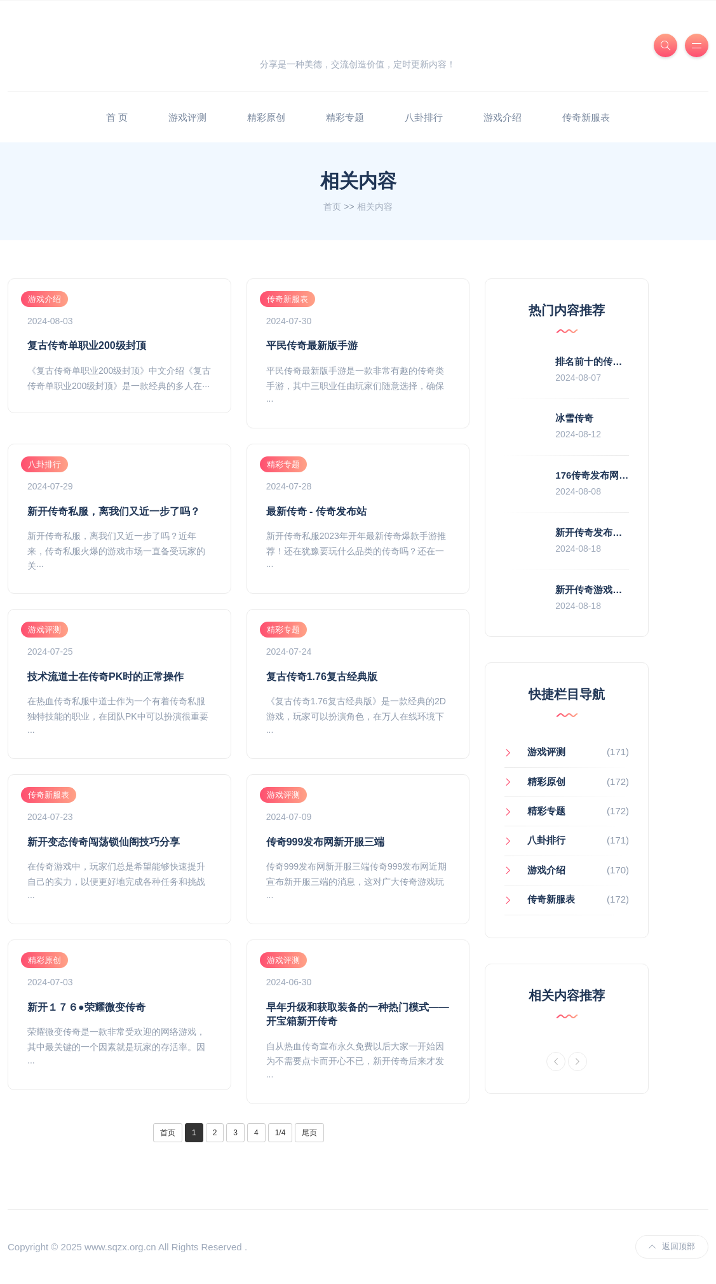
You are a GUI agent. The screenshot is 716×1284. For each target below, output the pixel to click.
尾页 (309, 1132)
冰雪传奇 (574, 418)
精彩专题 (345, 117)
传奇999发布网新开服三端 (325, 842)
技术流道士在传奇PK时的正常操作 (105, 676)
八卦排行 (424, 117)
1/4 (280, 1132)
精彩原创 (266, 117)
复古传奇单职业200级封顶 (86, 345)
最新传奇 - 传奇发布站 (316, 511)
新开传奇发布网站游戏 (603, 532)
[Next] (577, 1061)
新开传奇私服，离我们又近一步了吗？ (113, 511)
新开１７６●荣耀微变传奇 (86, 1007)
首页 (332, 206)
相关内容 (375, 206)
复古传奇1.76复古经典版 (321, 676)
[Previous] (555, 1061)
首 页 (117, 117)
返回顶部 (672, 1246)
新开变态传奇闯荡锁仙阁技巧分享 (103, 842)
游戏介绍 (502, 117)
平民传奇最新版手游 (312, 345)
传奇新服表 (586, 117)
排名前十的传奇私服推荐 (607, 361)
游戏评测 (187, 117)
